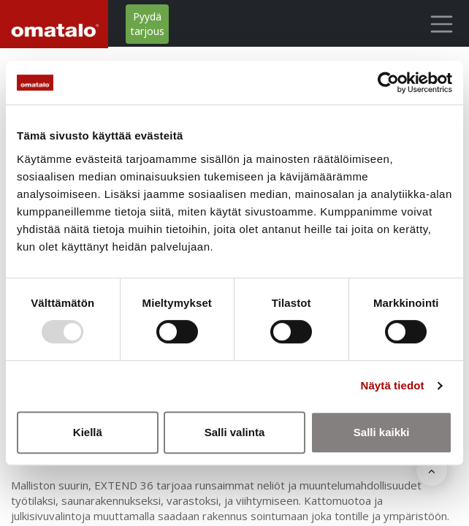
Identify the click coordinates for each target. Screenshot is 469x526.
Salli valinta (235, 432)
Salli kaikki (382, 432)
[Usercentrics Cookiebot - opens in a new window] (388, 83)
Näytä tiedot (392, 385)
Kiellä (87, 432)
